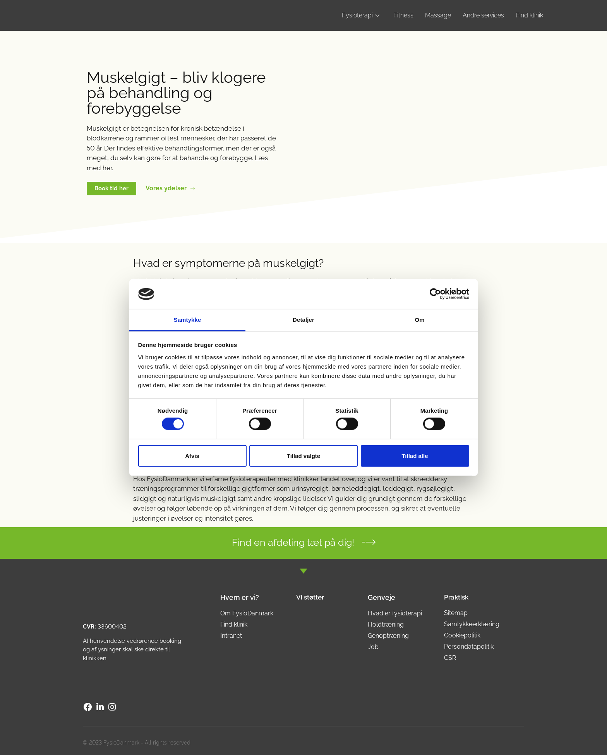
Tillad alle (414, 455)
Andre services (483, 15)
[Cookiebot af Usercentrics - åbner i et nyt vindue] (435, 294)
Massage (438, 15)
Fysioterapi (360, 15)
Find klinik (529, 15)
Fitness (403, 15)
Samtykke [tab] (187, 319)
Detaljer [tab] (303, 319)
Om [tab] (419, 319)
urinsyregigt (309, 488)
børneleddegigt (355, 488)
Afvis (192, 455)
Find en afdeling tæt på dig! (293, 542)
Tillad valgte (303, 455)
